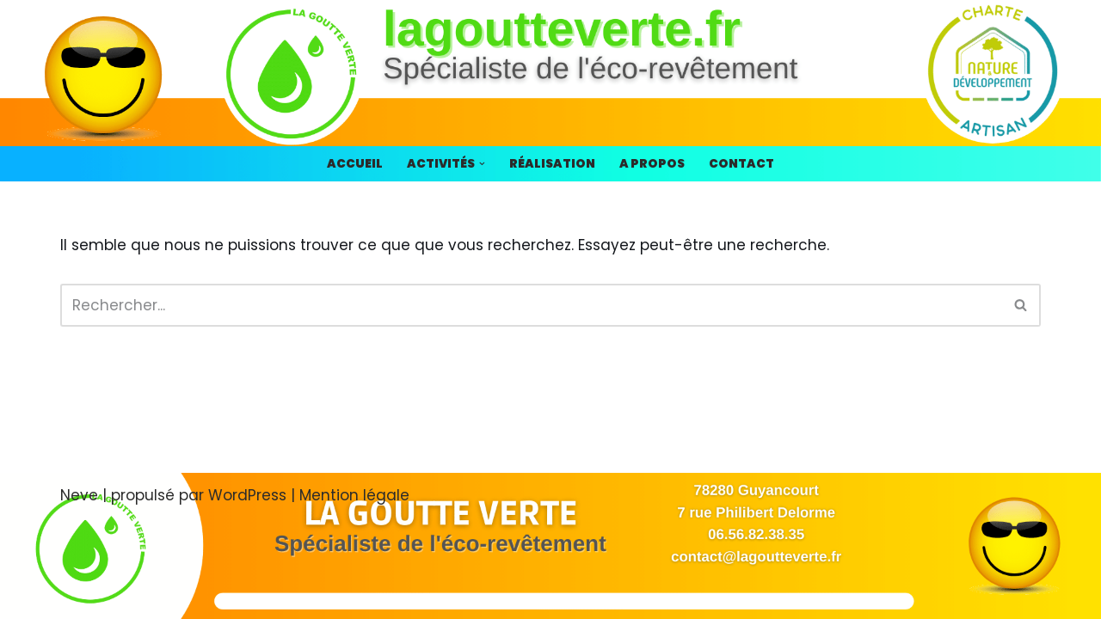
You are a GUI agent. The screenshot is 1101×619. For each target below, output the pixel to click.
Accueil (355, 164)
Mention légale (354, 495)
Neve (79, 495)
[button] (482, 164)
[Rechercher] (531, 305)
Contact (741, 164)
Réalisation (552, 164)
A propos (652, 164)
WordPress (247, 495)
